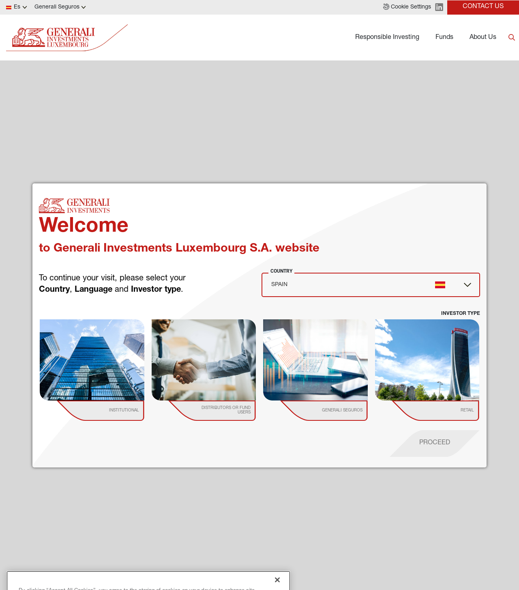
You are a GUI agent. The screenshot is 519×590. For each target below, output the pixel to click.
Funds (444, 37)
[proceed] (435, 443)
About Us (483, 37)
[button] (407, 7)
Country (281, 271)
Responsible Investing (387, 37)
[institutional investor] (112, 410)
